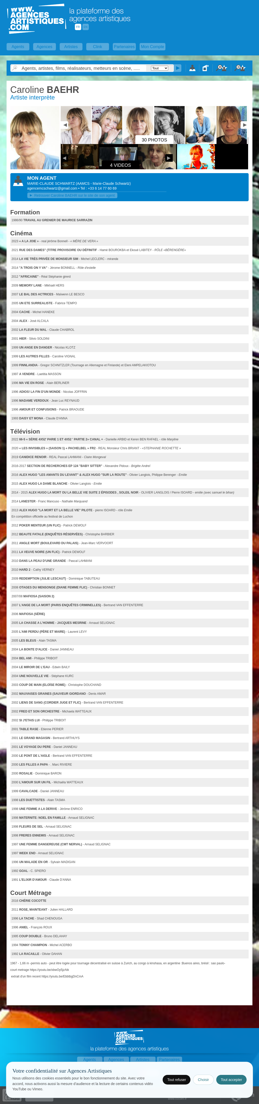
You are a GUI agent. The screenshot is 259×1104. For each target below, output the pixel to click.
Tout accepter (231, 1080)
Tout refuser (176, 1080)
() (103, 183)
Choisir (203, 1080)
